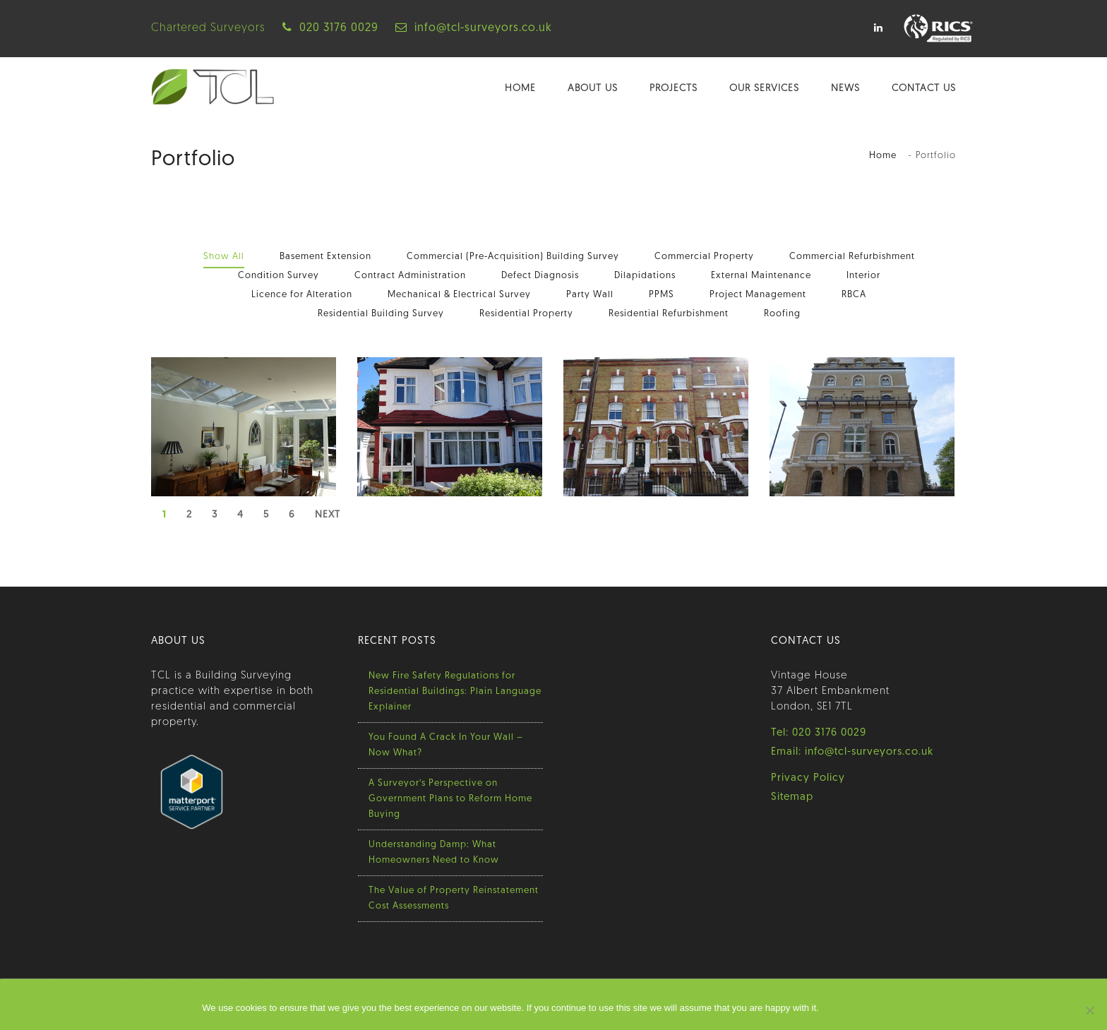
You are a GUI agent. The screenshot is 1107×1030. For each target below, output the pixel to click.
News (845, 88)
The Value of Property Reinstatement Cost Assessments (454, 898)
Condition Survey (278, 275)
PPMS (661, 294)
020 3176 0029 (338, 28)
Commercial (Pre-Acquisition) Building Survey (513, 256)
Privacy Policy (808, 778)
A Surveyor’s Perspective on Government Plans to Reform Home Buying (450, 799)
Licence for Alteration (301, 294)
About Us (593, 88)
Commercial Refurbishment (852, 256)
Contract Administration (410, 275)
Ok (833, 1008)
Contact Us (924, 88)
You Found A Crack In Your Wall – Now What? (446, 745)
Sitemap (792, 797)
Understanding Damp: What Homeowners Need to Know (434, 852)
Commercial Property (704, 256)
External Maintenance (761, 275)
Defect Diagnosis (540, 275)
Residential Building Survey (381, 313)
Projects (674, 88)
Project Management (758, 294)
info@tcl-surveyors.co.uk (483, 28)
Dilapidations (645, 275)
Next (327, 515)
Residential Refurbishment (669, 313)
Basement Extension (325, 256)
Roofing (782, 313)
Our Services (764, 88)
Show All (223, 256)
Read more (876, 1008)
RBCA (854, 294)
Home (520, 88)
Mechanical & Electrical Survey (459, 294)
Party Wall (590, 294)
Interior (863, 275)
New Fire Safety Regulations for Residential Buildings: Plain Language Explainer (455, 691)
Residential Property (526, 313)
